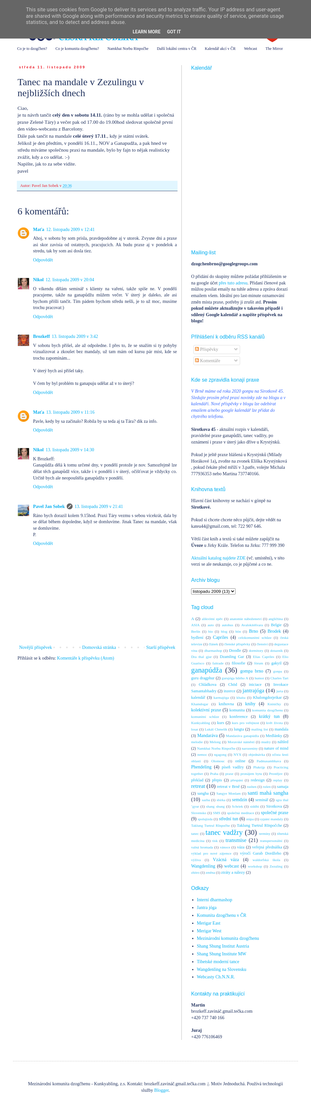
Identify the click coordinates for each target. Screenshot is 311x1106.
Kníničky (274, 704)
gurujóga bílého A (235, 678)
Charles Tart (279, 678)
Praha (214, 774)
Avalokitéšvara (252, 625)
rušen (267, 787)
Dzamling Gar (232, 656)
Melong (215, 742)
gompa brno (251, 671)
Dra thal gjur (201, 657)
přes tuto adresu (233, 283)
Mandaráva (207, 735)
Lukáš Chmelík (216, 729)
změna (210, 872)
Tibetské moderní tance (218, 961)
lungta (239, 729)
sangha (203, 793)
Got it (174, 31)
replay (277, 780)
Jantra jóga (207, 907)
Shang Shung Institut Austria (223, 946)
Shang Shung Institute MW (222, 953)
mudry (266, 742)
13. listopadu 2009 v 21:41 (99, 506)
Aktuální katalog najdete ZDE (218, 558)
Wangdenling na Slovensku (222, 969)
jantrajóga (253, 690)
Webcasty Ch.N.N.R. (216, 976)
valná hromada (202, 847)
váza (241, 847)
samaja (282, 786)
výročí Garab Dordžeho (260, 853)
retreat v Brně (228, 786)
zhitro (195, 872)
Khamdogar (199, 704)
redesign (258, 780)
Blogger (161, 1090)
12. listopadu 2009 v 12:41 (70, 229)
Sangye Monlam (228, 793)
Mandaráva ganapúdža (242, 736)
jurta (279, 691)
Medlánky (274, 735)
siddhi (254, 806)
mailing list (259, 729)
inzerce (229, 691)
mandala (281, 729)
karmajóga (221, 697)
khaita (240, 697)
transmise (235, 840)
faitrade (218, 663)
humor (259, 678)
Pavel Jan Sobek (49, 506)
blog (224, 631)
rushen (252, 787)
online (240, 761)
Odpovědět (43, 260)
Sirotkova (274, 806)
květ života (274, 723)
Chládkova (208, 684)
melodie (197, 742)
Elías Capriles (263, 657)
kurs (220, 722)
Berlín (195, 631)
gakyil (276, 663)
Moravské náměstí (240, 742)
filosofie (238, 663)
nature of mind (276, 748)
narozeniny (250, 748)
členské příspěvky (237, 644)
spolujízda (205, 819)
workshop (255, 866)
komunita (237, 710)
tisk (215, 841)
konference (239, 716)
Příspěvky (206, 349)
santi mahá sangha (268, 793)
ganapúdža (206, 670)
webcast (231, 866)
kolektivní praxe (206, 710)
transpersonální (271, 841)
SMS (216, 813)
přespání (237, 780)
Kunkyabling (200, 723)
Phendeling (201, 767)
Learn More (146, 31)
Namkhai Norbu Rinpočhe (128, 48)
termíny (265, 833)
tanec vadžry (224, 832)
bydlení (197, 637)
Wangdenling (203, 866)
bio (210, 631)
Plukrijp (259, 767)
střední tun (228, 818)
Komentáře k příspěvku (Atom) (85, 658)
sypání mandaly (271, 819)
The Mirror (274, 48)
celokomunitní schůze (254, 637)
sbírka (220, 800)
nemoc (202, 754)
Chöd (232, 684)
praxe (229, 774)
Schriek (237, 806)
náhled (283, 742)
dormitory (256, 650)
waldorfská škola (266, 860)
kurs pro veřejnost (245, 723)
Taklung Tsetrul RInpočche (259, 825)
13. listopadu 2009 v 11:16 (70, 412)
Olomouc (218, 761)
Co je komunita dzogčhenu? (77, 48)
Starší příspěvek (160, 647)
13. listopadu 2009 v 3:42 (75, 336)
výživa (196, 860)
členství (262, 644)
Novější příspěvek (35, 647)
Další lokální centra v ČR (176, 48)
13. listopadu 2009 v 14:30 (70, 449)
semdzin (239, 799)
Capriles (220, 637)
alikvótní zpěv (212, 619)
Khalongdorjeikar (267, 697)
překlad (197, 780)
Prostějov (275, 774)
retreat (198, 786)
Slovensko (198, 813)
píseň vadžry (233, 767)
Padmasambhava (269, 761)
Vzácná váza (226, 859)
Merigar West (209, 930)
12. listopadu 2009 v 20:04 (70, 279)
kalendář (198, 697)
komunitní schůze (205, 717)
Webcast (250, 48)
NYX (237, 754)
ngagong (220, 754)
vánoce (225, 847)
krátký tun (269, 716)
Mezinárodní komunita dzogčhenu (228, 938)
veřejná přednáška (267, 847)
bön (238, 631)
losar (194, 729)
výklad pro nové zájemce (211, 853)
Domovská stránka (99, 647)
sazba (206, 800)
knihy (250, 703)
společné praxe (274, 812)
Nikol (38, 279)
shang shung (215, 806)
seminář (261, 800)
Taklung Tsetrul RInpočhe (210, 825)
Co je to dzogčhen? (32, 48)
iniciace (255, 684)
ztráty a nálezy (233, 872)
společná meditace (240, 813)
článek (213, 644)
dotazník (276, 650)
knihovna (226, 704)
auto (211, 625)
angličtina (276, 619)
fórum (258, 663)
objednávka (256, 754)
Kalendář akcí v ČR (220, 48)
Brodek (274, 631)
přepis (217, 780)
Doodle (235, 650)
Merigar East (209, 923)
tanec (195, 833)
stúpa (250, 819)
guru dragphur (202, 678)
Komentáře (207, 360)
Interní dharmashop (214, 899)
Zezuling (276, 866)
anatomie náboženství (246, 619)
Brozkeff (41, 336)
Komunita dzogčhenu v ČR (222, 915)
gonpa (277, 671)
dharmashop (213, 650)
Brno (253, 631)
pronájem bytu (251, 774)
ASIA (195, 625)
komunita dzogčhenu (267, 710)
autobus (227, 625)
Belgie (276, 625)
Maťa (38, 229)
